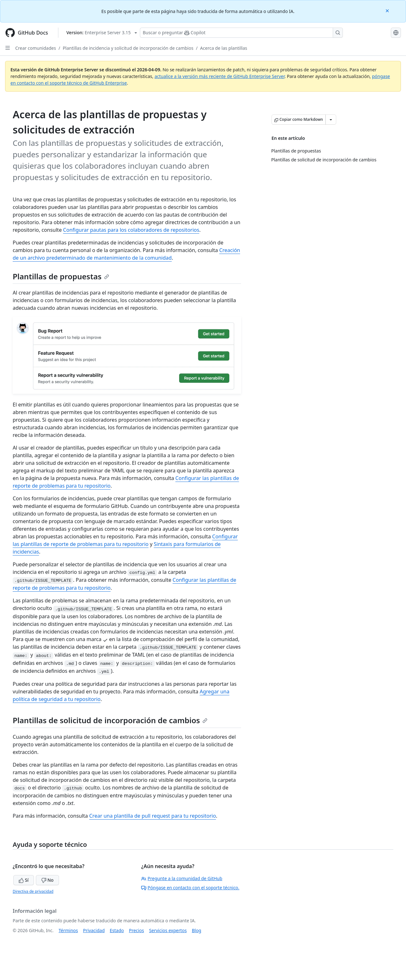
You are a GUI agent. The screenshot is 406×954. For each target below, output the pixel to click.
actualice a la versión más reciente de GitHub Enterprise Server (219, 76)
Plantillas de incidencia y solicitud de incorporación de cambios (128, 48)
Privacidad (94, 930)
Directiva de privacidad (33, 891)
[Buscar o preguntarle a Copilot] (241, 33)
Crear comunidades (35, 48)
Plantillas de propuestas (61, 276)
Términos (68, 930)
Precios (136, 930)
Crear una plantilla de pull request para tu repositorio (152, 815)
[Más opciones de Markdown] (330, 119)
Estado (117, 930)
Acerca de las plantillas (223, 48)
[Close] (388, 10)
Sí (24, 880)
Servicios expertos (168, 930)
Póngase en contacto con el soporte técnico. (190, 888)
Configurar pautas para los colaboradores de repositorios (131, 229)
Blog (196, 930)
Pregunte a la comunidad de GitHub (181, 878)
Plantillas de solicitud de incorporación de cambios (110, 720)
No (47, 880)
